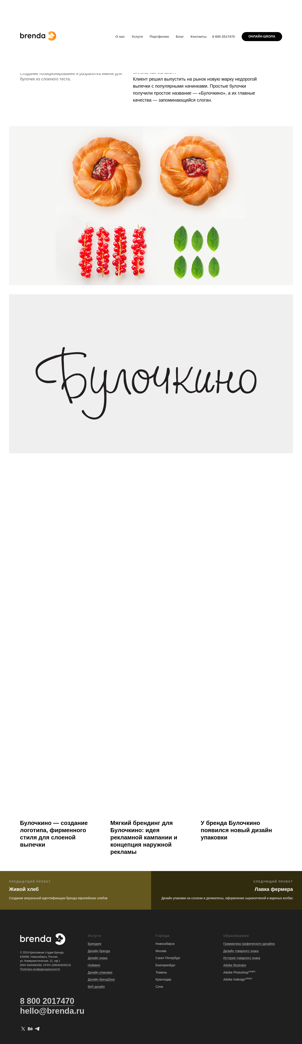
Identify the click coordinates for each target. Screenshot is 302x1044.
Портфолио (159, 36)
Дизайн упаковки (100, 972)
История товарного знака (241, 958)
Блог (180, 36)
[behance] (30, 1029)
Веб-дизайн (96, 986)
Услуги (137, 36)
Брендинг (95, 944)
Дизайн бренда (99, 951)
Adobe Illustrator (234, 965)
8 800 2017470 (223, 36)
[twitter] (23, 1029)
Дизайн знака (98, 958)
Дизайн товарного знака (241, 951)
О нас (120, 36)
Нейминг (94, 965)
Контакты (199, 36)
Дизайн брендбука (101, 979)
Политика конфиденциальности (40, 969)
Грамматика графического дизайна (249, 944)
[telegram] (37, 1029)
